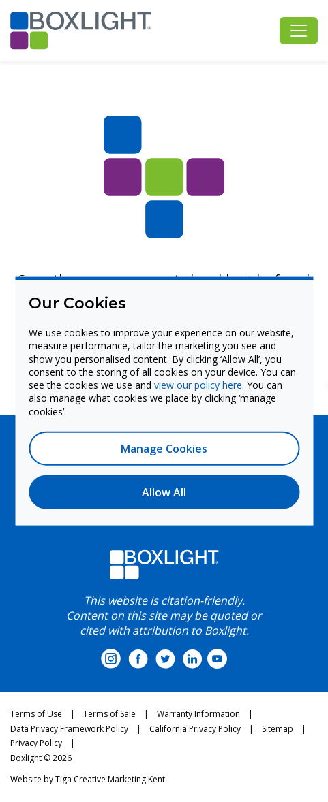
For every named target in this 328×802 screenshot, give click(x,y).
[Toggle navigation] (299, 30)
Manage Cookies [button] (164, 447)
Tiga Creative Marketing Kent (110, 779)
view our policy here (198, 385)
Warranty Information (198, 714)
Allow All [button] (164, 491)
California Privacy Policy (195, 729)
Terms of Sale (109, 714)
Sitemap (277, 729)
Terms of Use (36, 714)
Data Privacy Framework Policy (69, 729)
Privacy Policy (36, 743)
